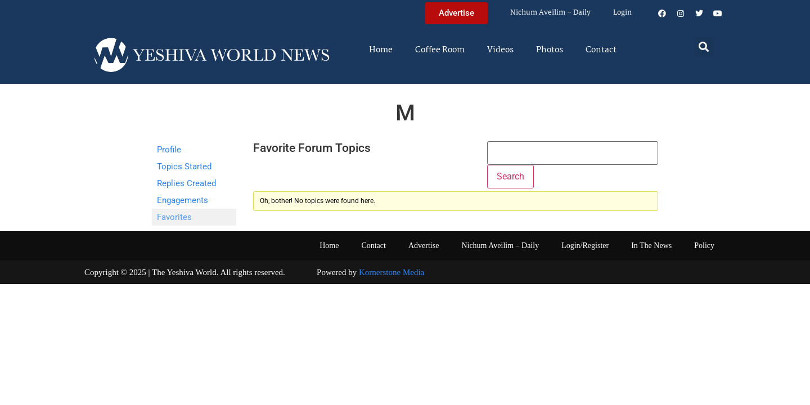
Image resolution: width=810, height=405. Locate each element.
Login (622, 13)
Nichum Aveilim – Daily (550, 13)
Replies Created (186, 183)
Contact (601, 50)
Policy (704, 245)
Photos (549, 50)
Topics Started (184, 166)
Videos (500, 50)
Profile (169, 150)
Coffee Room (440, 50)
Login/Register (585, 245)
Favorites (174, 217)
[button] (704, 46)
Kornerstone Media (391, 272)
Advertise (423, 245)
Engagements (182, 200)
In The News (651, 245)
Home (381, 50)
